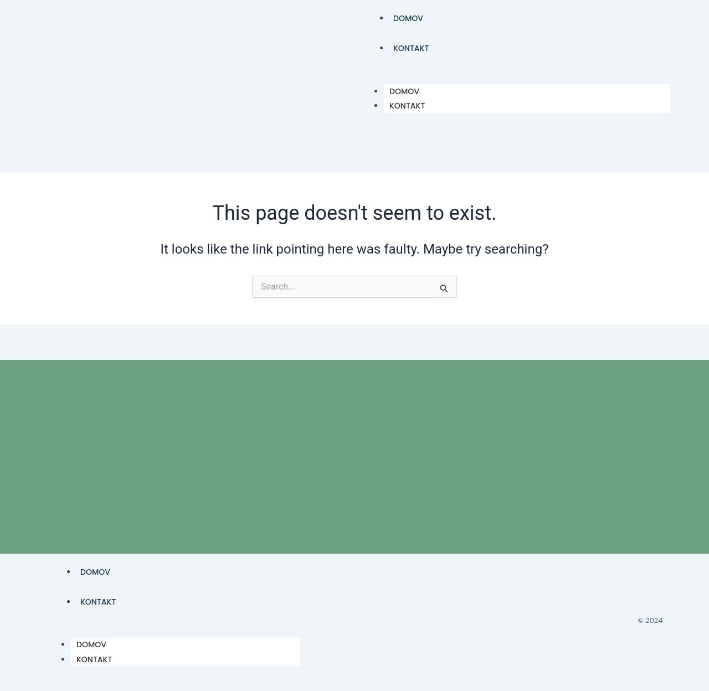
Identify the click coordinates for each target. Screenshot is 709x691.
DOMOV (408, 18)
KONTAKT (411, 48)
